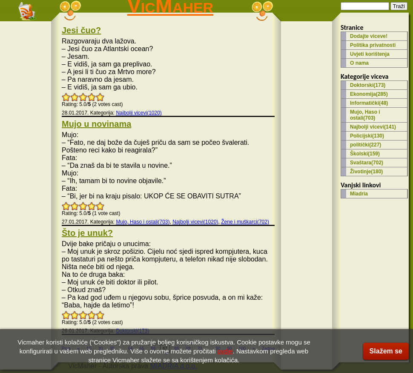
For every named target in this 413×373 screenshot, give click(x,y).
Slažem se (386, 351)
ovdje (225, 351)
